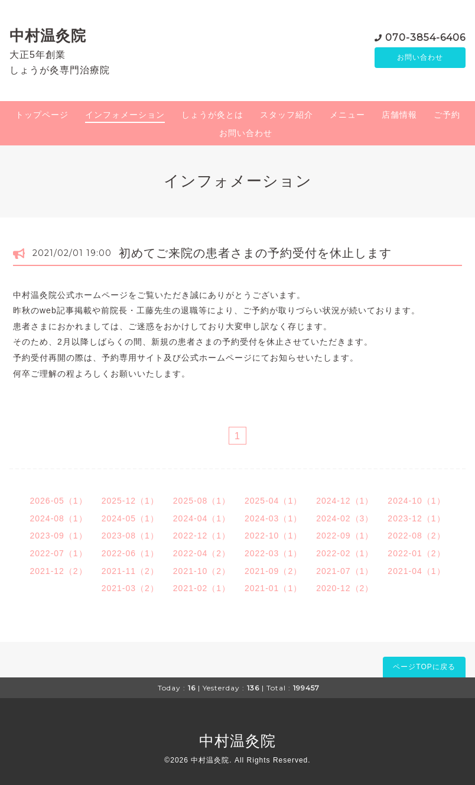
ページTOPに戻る (424, 667)
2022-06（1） (130, 553)
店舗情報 (399, 114)
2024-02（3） (344, 518)
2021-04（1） (416, 571)
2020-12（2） (344, 588)
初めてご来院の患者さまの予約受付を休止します (255, 252)
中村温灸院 (47, 35)
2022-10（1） (273, 535)
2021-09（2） (273, 571)
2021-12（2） (58, 571)
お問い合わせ (420, 57)
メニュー (347, 114)
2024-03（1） (273, 518)
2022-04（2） (201, 553)
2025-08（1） (201, 500)
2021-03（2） (130, 588)
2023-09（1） (58, 535)
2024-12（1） (344, 500)
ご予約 (447, 114)
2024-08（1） (58, 518)
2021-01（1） (273, 588)
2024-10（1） (416, 500)
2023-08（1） (130, 535)
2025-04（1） (273, 500)
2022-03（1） (273, 553)
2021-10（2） (201, 571)
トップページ (42, 114)
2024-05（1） (130, 518)
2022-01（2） (416, 553)
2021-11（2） (130, 571)
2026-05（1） (58, 500)
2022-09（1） (344, 535)
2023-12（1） (416, 518)
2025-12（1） (130, 500)
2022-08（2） (416, 535)
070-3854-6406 (425, 36)
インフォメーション (125, 114)
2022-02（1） (344, 553)
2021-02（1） (201, 588)
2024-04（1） (201, 518)
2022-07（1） (58, 553)
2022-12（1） (201, 535)
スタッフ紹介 (286, 114)
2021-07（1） (344, 571)
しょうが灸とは (212, 114)
